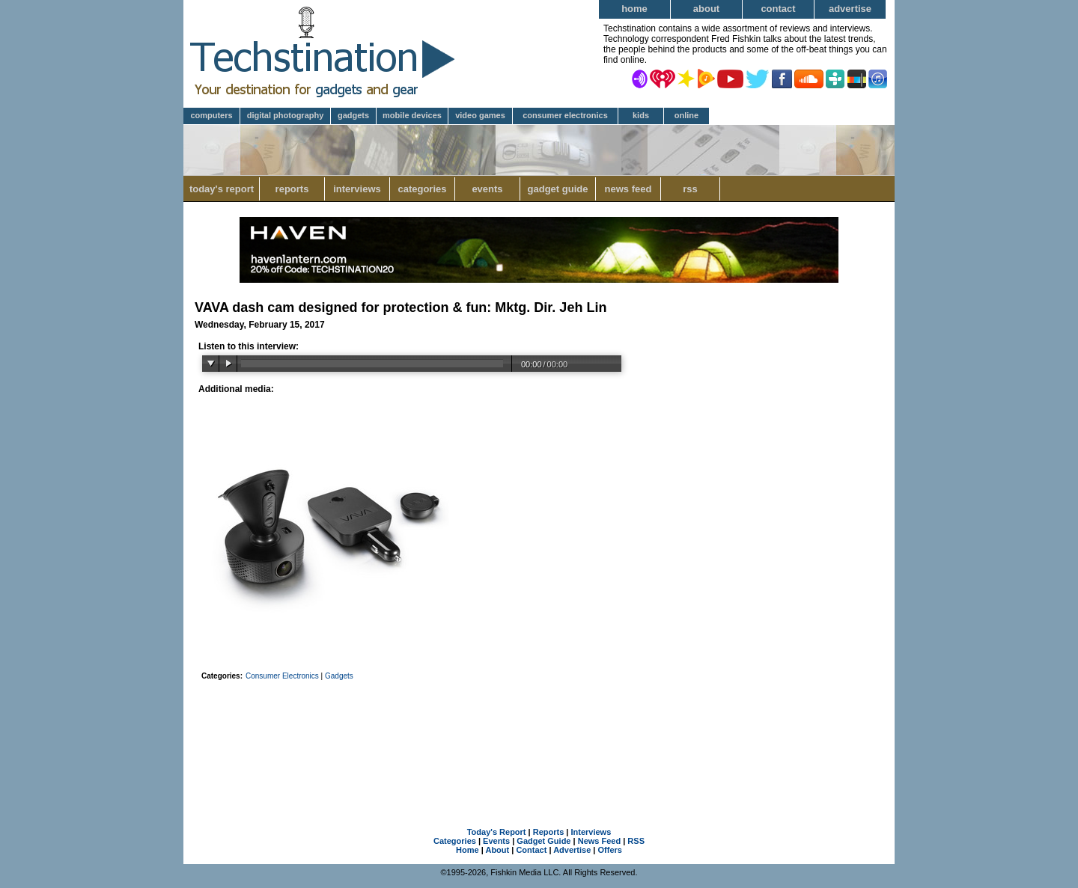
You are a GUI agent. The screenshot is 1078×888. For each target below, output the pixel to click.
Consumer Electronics (565, 115)
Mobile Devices (412, 115)
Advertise (850, 8)
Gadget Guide (558, 189)
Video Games (480, 115)
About (706, 8)
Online (686, 115)
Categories (422, 189)
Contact (778, 8)
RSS (690, 189)
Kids (641, 115)
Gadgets (353, 115)
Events (487, 189)
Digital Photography (285, 115)
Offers (610, 849)
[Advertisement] (539, 734)
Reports (292, 189)
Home (634, 8)
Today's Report (221, 189)
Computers (211, 115)
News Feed (628, 189)
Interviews (357, 189)
